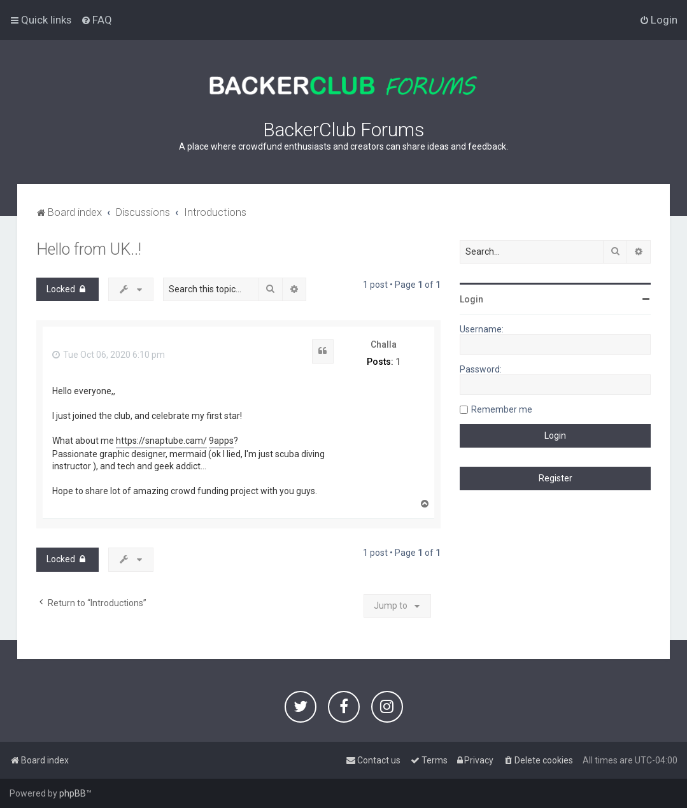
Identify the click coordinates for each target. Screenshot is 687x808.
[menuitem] (96, 20)
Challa (384, 344)
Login (471, 299)
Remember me (501, 409)
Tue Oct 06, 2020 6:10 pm (108, 355)
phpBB (72, 793)
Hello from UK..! (88, 249)
